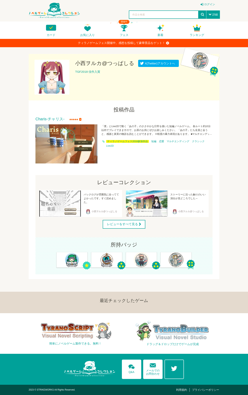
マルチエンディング (178, 141)
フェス (124, 35)
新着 (160, 35)
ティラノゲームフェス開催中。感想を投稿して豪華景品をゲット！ (123, 43)
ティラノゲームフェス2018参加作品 (127, 141)
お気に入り (87, 35)
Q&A (131, 368)
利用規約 (181, 389)
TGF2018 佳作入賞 (87, 71)
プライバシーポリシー (205, 389)
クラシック (198, 141)
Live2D (110, 145)
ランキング (197, 35)
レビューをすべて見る (122, 224)
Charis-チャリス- (50, 119)
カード (51, 35)
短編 (153, 141)
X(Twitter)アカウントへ (159, 63)
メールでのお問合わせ (153, 368)
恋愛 (161, 141)
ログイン (209, 4)
